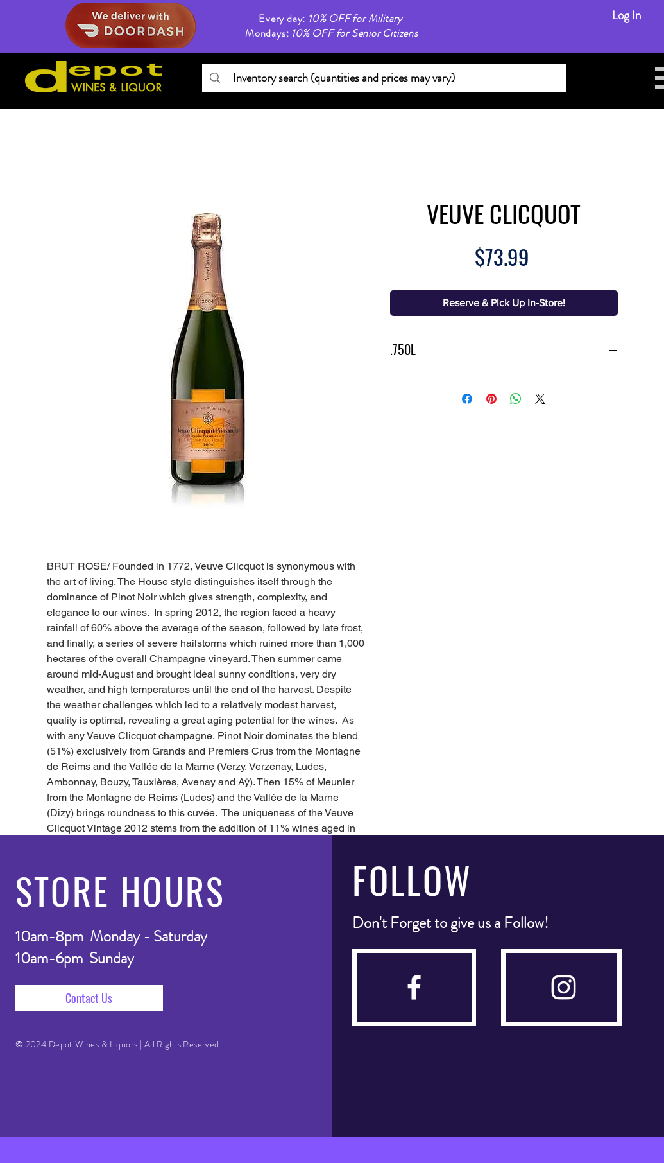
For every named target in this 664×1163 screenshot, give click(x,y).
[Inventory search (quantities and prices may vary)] (383, 78)
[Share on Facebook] (467, 399)
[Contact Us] (89, 998)
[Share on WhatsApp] (516, 399)
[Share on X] (540, 399)
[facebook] (414, 987)
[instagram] (563, 987)
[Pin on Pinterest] (491, 399)
